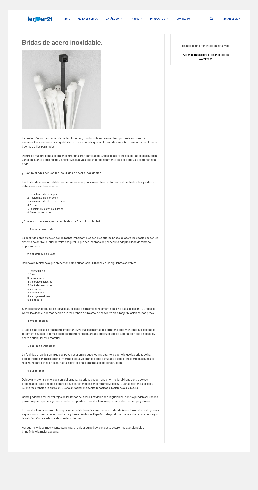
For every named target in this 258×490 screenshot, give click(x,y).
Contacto (183, 18)
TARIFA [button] (136, 19)
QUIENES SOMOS (88, 18)
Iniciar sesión (231, 18)
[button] (211, 19)
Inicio (66, 18)
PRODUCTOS (159, 19)
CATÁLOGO (114, 19)
